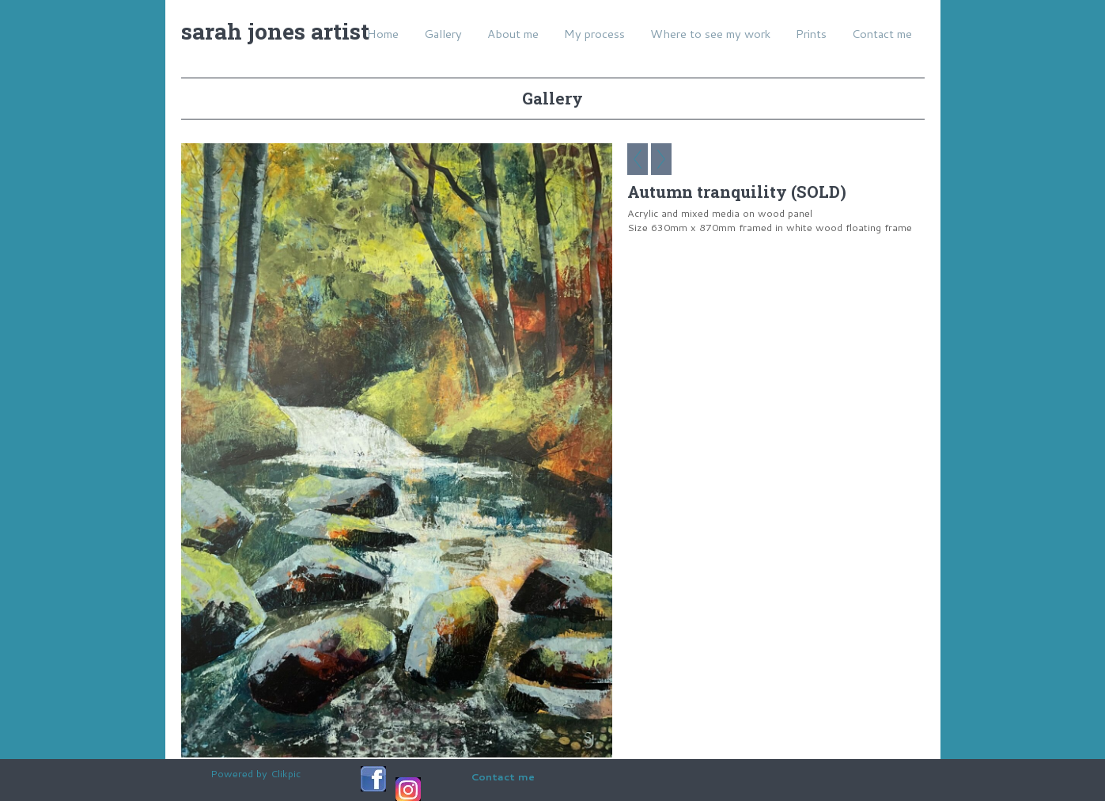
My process (594, 33)
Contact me (882, 33)
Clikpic (286, 773)
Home (383, 33)
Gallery (443, 33)
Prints (811, 33)
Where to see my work (710, 33)
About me (513, 33)
